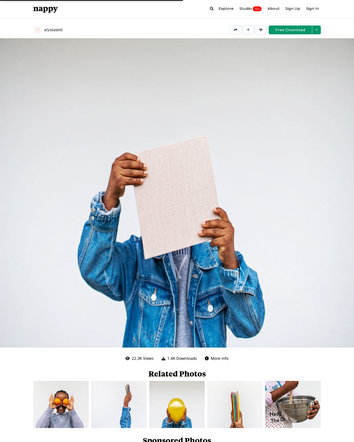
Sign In (312, 8)
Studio (250, 8)
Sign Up (292, 8)
